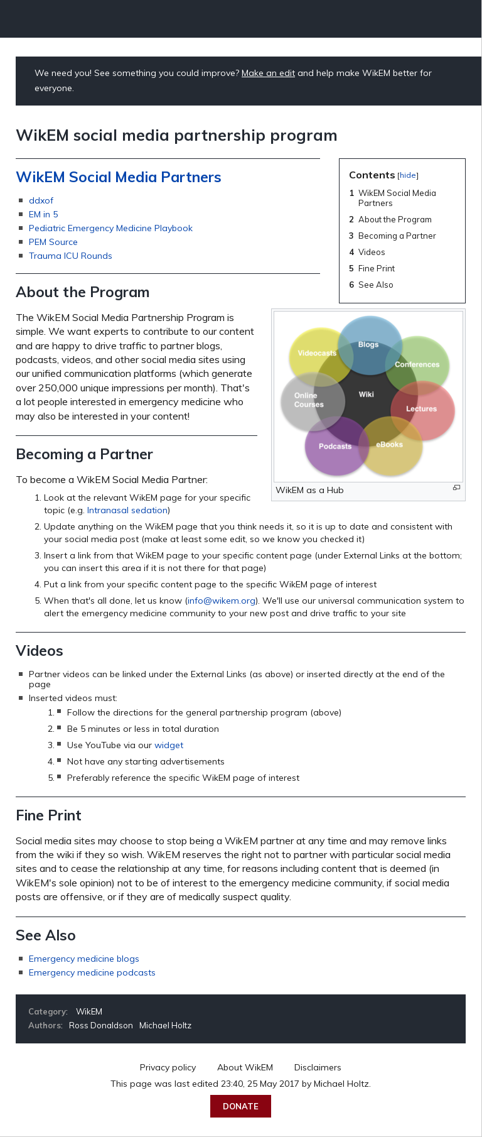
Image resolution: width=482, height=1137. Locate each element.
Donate (241, 1106)
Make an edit (268, 73)
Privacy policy (168, 1067)
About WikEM (245, 1067)
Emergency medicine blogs (84, 958)
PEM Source (53, 242)
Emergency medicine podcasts (92, 972)
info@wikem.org (221, 600)
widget (168, 745)
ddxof (41, 200)
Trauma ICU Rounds (70, 255)
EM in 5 (43, 214)
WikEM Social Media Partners (119, 177)
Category (47, 1011)
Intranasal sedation (127, 510)
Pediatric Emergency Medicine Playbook (111, 228)
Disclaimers (317, 1067)
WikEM (89, 1011)
